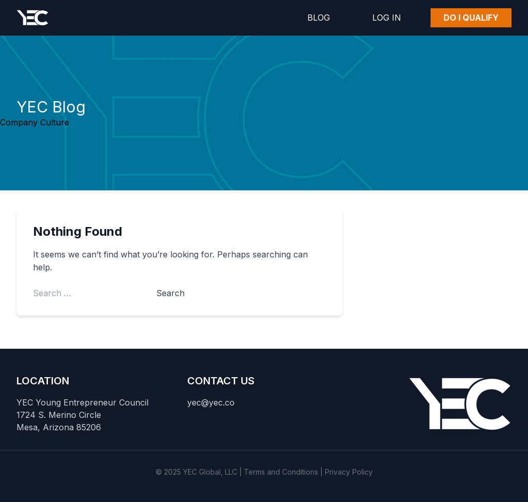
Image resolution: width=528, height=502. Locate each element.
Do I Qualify (471, 17)
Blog (318, 17)
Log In (386, 17)
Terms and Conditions (281, 471)
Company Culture (34, 122)
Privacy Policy (349, 471)
